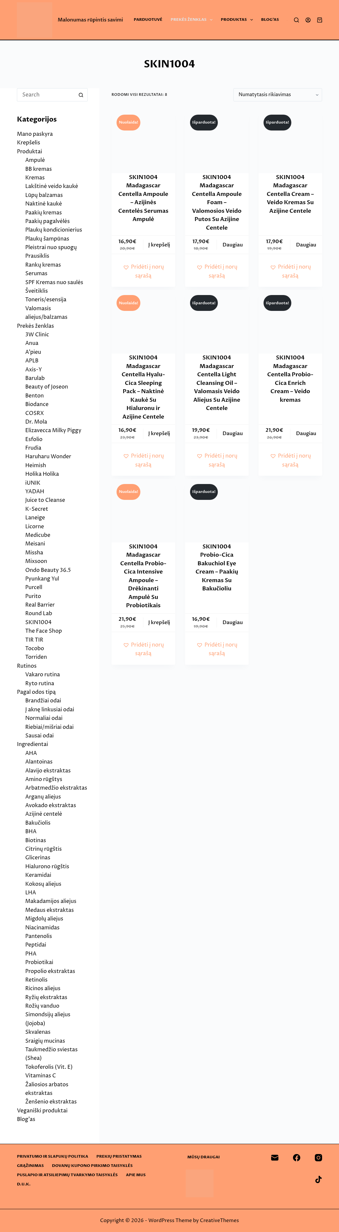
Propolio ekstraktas (50, 971)
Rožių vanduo (42, 1006)
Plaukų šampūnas (47, 239)
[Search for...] (45, 94)
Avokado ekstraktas (50, 805)
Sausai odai (39, 735)
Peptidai (35, 945)
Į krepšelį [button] (159, 245)
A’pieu (33, 352)
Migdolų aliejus (44, 918)
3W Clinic (37, 334)
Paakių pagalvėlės (47, 221)
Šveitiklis (36, 291)
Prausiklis (37, 256)
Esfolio (33, 439)
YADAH (34, 491)
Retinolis (36, 980)
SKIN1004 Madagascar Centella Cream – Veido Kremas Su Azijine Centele (290, 194)
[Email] (274, 1157)
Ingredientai (32, 744)
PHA (30, 953)
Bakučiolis (37, 823)
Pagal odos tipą (36, 692)
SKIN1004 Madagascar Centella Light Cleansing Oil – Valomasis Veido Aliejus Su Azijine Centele (216, 383)
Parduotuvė (148, 19)
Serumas (36, 273)
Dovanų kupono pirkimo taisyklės (92, 1165)
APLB (31, 360)
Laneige (35, 517)
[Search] (296, 20)
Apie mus (135, 1175)
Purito (33, 596)
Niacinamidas (42, 927)
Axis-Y (33, 369)
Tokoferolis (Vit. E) (49, 1067)
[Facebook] (296, 1157)
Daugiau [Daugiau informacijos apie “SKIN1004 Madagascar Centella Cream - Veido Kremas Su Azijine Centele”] (306, 245)
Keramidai (38, 875)
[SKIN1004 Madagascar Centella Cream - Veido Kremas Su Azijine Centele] (290, 141)
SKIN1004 (38, 622)
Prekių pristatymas (119, 1156)
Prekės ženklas (193, 20)
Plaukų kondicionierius (53, 230)
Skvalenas (37, 1032)
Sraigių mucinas (45, 1041)
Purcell (33, 587)
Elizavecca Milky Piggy (53, 430)
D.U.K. (23, 1184)
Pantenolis (38, 936)
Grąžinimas (30, 1165)
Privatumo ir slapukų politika (52, 1156)
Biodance (36, 404)
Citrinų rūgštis (43, 849)
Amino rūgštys (43, 779)
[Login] (308, 20)
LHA (30, 892)
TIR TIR (34, 640)
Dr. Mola (36, 422)
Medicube (37, 535)
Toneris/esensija (45, 299)
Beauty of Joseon (46, 387)
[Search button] (81, 94)
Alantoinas (38, 761)
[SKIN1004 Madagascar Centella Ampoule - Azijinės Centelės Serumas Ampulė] (143, 141)
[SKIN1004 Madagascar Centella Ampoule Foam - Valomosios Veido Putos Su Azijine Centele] (217, 141)
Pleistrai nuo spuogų (51, 247)
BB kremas (38, 169)
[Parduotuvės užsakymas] (277, 94)
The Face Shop (43, 631)
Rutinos (26, 666)
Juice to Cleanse (45, 500)
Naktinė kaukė (43, 203)
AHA (31, 753)
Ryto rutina (39, 683)
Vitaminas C (40, 1075)
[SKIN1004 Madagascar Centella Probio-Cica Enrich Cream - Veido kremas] (290, 322)
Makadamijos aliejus (50, 901)
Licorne (34, 526)
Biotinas (35, 840)
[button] (143, 271)
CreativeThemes (219, 1220)
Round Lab (38, 613)
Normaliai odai (43, 718)
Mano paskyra (35, 134)
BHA (30, 831)
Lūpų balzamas (44, 195)
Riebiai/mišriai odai (49, 727)
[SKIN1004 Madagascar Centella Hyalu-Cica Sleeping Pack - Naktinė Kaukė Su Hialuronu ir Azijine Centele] (143, 322)
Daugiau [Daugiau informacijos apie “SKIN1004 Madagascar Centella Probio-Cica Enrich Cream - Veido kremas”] (306, 433)
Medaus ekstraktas (49, 910)
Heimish (35, 465)
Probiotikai (39, 962)
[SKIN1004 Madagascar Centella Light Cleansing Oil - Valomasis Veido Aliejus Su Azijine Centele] (217, 322)
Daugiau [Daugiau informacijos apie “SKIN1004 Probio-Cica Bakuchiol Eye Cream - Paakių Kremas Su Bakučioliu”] (232, 622)
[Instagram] (318, 1157)
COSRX (34, 413)
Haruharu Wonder (48, 456)
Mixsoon (36, 561)
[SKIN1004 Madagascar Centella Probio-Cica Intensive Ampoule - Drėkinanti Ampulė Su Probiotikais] (143, 510)
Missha (34, 552)
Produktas (238, 20)
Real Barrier (40, 605)
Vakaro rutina (42, 674)
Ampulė (35, 160)
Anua (31, 343)
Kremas (35, 177)
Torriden (36, 657)
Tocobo (34, 648)
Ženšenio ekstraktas (51, 1101)
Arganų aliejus (43, 797)
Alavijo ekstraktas (48, 770)
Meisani (35, 543)
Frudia (33, 448)
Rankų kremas (43, 265)
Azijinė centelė (43, 814)
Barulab (35, 378)
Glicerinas (37, 857)
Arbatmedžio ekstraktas (56, 788)
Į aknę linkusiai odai (49, 709)
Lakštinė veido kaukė (51, 186)
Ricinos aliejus (42, 988)
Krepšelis (28, 142)
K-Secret (36, 509)
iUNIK (32, 483)
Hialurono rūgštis (47, 866)
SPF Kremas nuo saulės (54, 282)
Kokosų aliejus (43, 884)
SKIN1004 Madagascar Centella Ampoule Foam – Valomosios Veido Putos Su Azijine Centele (217, 202)
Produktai (29, 151)
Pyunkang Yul (42, 578)
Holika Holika (42, 474)
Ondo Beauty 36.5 (48, 570)
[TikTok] (318, 1179)
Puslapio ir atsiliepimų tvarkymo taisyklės (67, 1175)
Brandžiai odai (43, 700)
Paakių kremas (43, 212)
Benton (34, 395)
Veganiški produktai (42, 1110)
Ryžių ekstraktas (46, 997)
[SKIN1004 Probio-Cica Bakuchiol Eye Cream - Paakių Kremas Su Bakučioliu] (217, 510)
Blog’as (270, 19)
